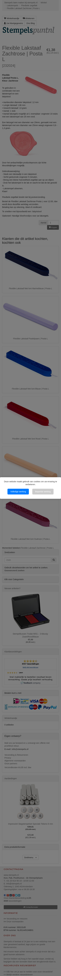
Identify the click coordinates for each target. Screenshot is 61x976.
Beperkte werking (43, 491)
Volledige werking (18, 491)
